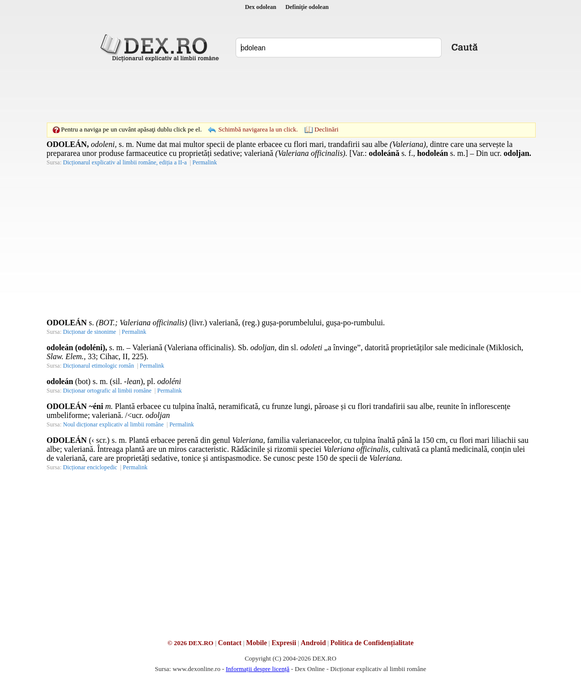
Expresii (283, 643)
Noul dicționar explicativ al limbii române (113, 424)
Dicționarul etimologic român (98, 365)
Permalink (204, 162)
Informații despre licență (257, 669)
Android (313, 643)
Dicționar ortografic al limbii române (107, 390)
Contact (229, 643)
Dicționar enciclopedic (90, 467)
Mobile (256, 643)
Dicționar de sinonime (89, 331)
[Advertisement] (291, 92)
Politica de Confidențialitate (372, 643)
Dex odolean (260, 6)
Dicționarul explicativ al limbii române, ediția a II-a (125, 162)
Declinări (327, 129)
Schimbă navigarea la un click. (258, 129)
